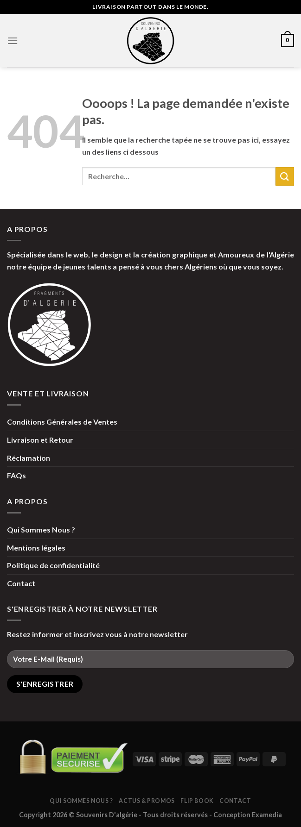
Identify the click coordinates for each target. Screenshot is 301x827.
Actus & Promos (147, 800)
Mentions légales (36, 547)
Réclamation (28, 457)
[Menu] (12, 40)
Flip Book (197, 800)
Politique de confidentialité (53, 565)
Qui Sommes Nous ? (41, 529)
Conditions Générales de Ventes (62, 421)
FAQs (16, 475)
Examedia (267, 815)
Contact (21, 583)
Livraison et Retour (40, 439)
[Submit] (284, 176)
